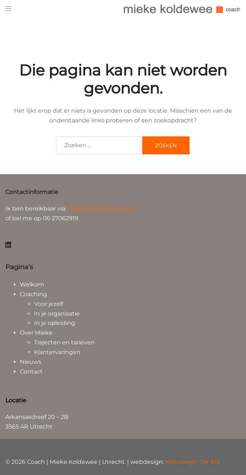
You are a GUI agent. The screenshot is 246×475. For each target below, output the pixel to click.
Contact (31, 371)
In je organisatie (57, 313)
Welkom (32, 284)
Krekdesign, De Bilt (192, 461)
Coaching (33, 294)
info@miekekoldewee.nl (102, 208)
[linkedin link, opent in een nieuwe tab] (8, 243)
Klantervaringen (57, 352)
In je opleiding (54, 323)
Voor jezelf (48, 303)
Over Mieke (36, 332)
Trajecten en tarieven (64, 342)
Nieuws (30, 361)
